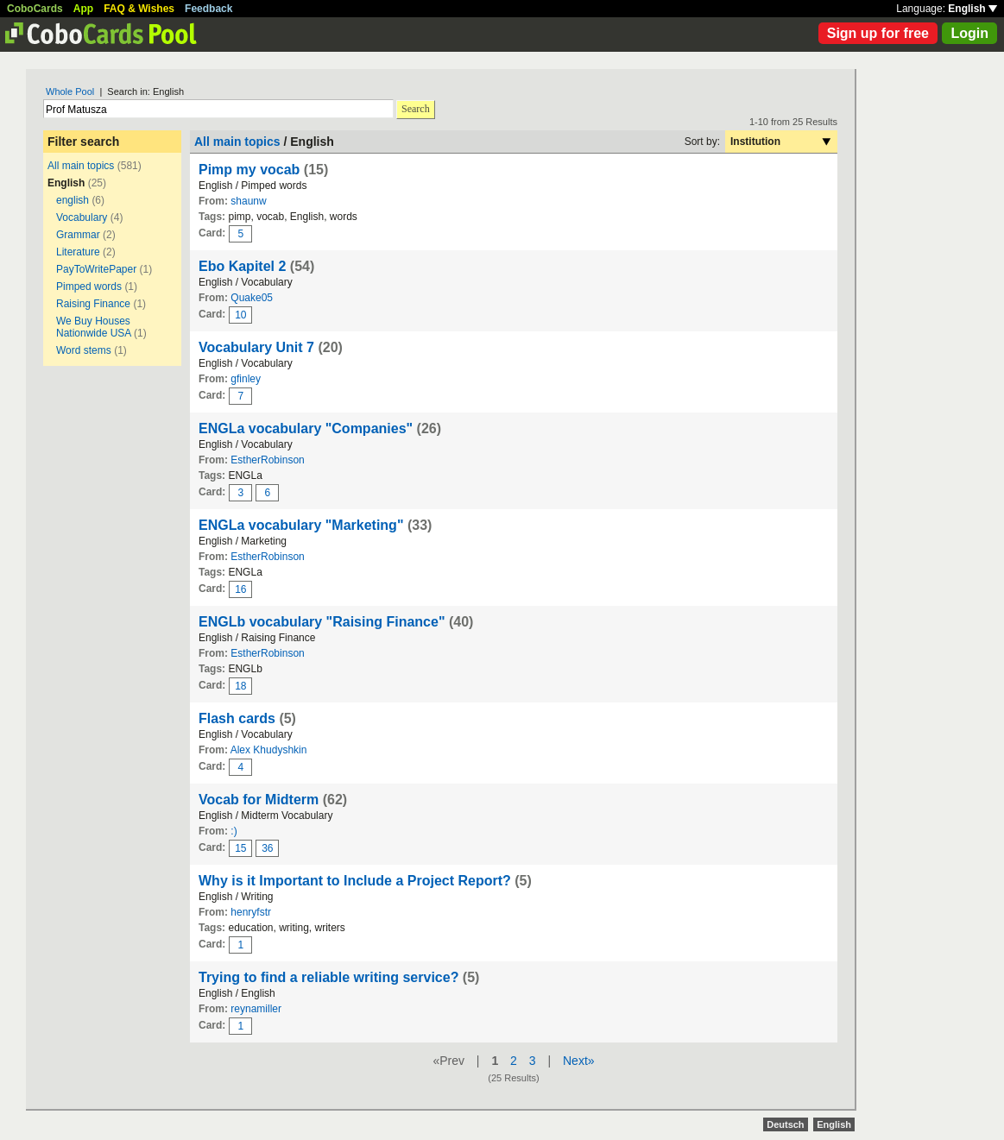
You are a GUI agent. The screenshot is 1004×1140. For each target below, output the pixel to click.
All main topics (80, 166)
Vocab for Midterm (259, 799)
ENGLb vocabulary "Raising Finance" (322, 621)
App (83, 9)
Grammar (78, 235)
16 (240, 589)
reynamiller (255, 1009)
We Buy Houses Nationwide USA (93, 327)
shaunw (248, 201)
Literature (78, 252)
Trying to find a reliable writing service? (331, 977)
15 (240, 848)
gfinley (245, 379)
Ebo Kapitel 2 (242, 266)
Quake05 (251, 298)
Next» (579, 1061)
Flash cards (237, 718)
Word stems (83, 350)
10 (240, 315)
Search (415, 109)
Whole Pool (70, 91)
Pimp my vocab (249, 169)
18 (240, 686)
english (72, 200)
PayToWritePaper (96, 269)
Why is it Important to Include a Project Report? (355, 880)
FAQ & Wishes (139, 9)
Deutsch (785, 1124)
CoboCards (35, 9)
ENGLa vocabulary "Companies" (306, 428)
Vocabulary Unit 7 (258, 347)
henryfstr (250, 912)
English (972, 9)
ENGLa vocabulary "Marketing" (301, 525)
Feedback (208, 9)
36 (267, 848)
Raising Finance (93, 304)
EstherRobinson (267, 460)
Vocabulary (81, 217)
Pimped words (89, 286)
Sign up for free (878, 33)
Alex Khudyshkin (268, 750)
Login (969, 33)
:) (233, 831)
